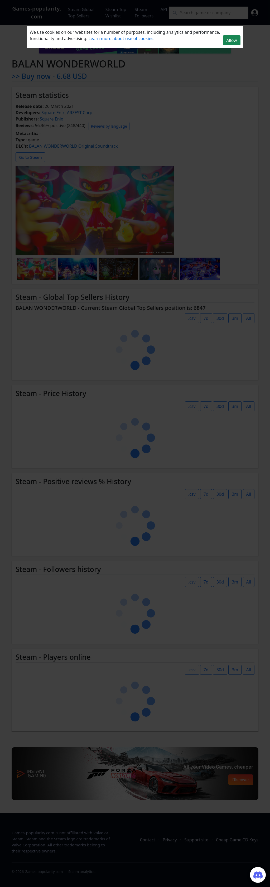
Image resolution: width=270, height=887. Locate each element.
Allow (231, 40)
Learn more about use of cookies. (121, 38)
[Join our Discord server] (258, 875)
